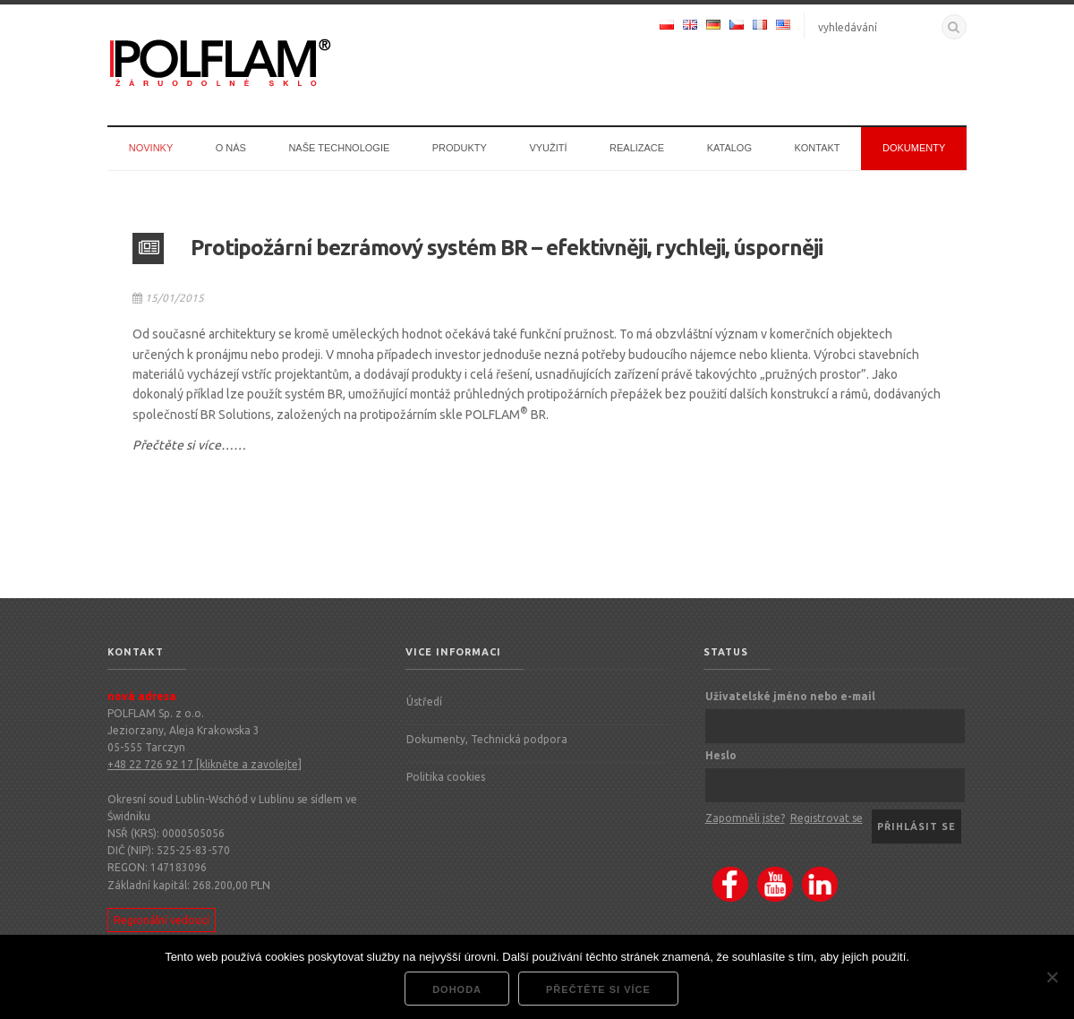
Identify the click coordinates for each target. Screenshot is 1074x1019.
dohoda (457, 989)
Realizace (636, 147)
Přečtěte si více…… (189, 445)
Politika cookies (445, 777)
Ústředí (424, 701)
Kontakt (817, 147)
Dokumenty (913, 147)
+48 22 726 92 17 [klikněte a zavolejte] (204, 764)
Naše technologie (338, 147)
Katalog (729, 147)
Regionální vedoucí (161, 920)
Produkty (459, 147)
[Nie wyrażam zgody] (1052, 977)
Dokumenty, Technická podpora (486, 739)
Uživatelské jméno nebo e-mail (790, 696)
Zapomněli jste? (745, 818)
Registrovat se (826, 818)
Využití (548, 147)
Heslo (721, 755)
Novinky (151, 147)
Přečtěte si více (598, 989)
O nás (231, 147)
